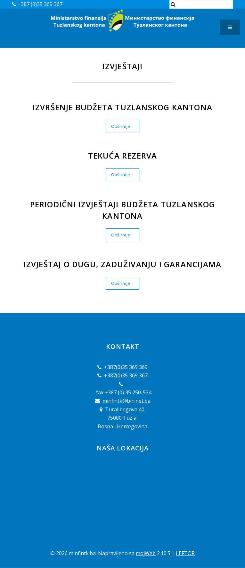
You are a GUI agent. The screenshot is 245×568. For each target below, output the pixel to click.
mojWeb (146, 553)
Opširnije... (122, 126)
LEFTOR (185, 553)
